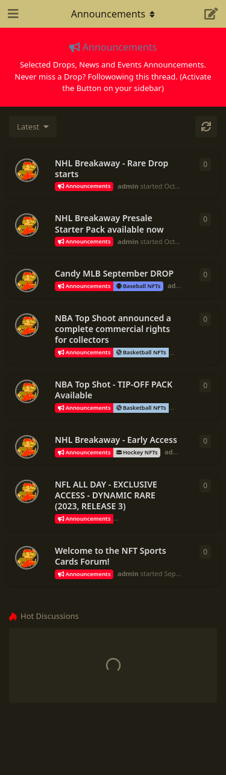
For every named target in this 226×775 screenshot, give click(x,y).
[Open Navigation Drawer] (12, 14)
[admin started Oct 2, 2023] (27, 225)
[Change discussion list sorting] (33, 126)
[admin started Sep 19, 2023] (27, 557)
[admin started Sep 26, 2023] (27, 280)
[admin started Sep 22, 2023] (27, 447)
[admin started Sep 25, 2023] (27, 325)
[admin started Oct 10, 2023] (27, 170)
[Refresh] (206, 126)
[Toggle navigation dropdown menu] (113, 14)
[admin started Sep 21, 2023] (27, 491)
